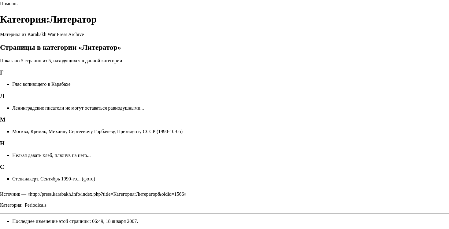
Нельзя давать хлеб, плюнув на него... (51, 155)
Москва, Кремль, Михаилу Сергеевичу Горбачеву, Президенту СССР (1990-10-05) (97, 131)
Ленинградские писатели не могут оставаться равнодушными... (78, 108)
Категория (10, 205)
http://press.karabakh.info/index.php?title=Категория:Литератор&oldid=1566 (107, 194)
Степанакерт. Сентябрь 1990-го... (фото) (53, 178)
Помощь (8, 3)
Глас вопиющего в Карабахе (41, 84)
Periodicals (35, 205)
